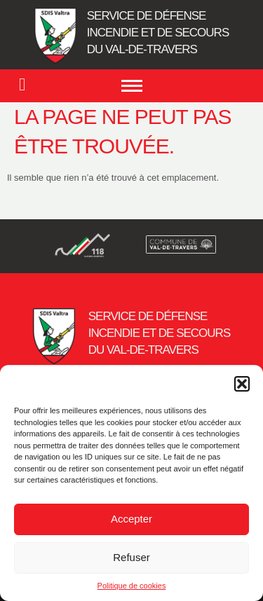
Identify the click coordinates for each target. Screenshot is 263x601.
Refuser (131, 557)
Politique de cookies (131, 585)
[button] (242, 384)
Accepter (131, 519)
